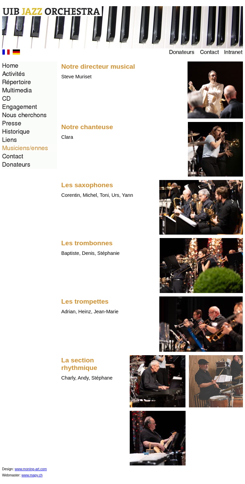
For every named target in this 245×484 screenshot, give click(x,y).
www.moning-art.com (31, 469)
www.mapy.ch (32, 475)
